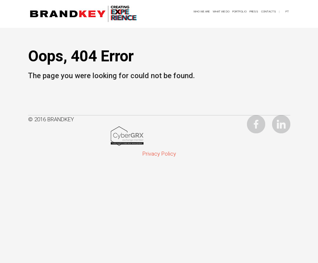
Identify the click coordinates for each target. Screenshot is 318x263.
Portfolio (239, 11)
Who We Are (201, 11)
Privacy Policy (159, 153)
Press (254, 11)
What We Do (221, 11)
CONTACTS (268, 11)
